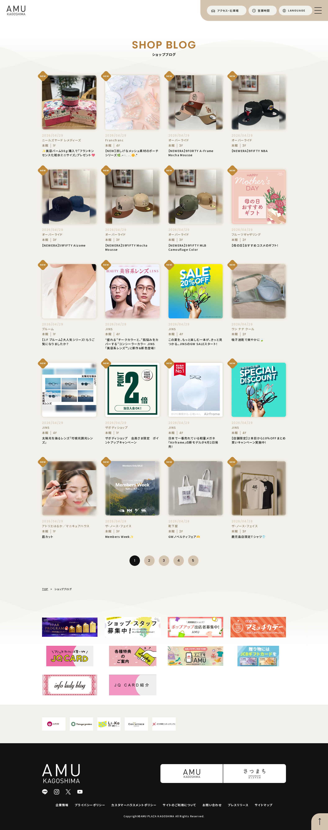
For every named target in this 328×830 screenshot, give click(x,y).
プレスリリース (238, 805)
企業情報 (62, 805)
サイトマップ (263, 805)
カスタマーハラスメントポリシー (133, 805)
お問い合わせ (212, 805)
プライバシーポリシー (90, 805)
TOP (45, 589)
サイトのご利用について (179, 805)
